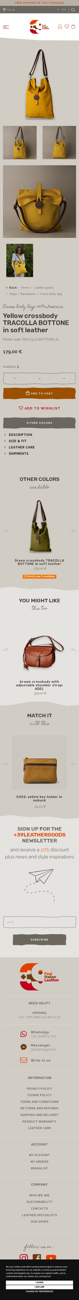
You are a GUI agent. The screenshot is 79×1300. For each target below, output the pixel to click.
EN (64, 14)
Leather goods (44, 292)
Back (11, 292)
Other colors (39, 427)
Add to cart (39, 398)
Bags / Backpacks (23, 298)
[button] (17, 439)
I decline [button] (40, 1287)
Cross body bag (51, 298)
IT (58, 14)
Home (25, 292)
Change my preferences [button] (39, 1291)
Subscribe (40, 944)
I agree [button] (39, 1282)
